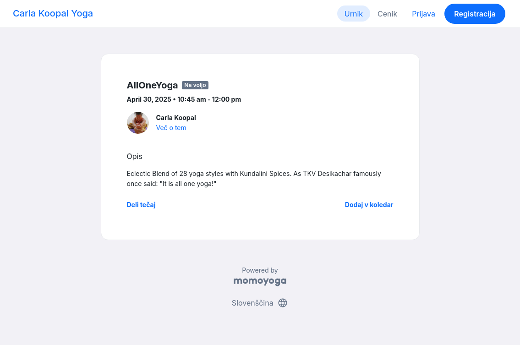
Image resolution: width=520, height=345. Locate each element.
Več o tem (171, 127)
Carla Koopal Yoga (53, 13)
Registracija (475, 13)
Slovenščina (260, 302)
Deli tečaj (141, 204)
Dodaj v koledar (369, 204)
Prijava (423, 13)
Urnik (354, 13)
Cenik (387, 13)
